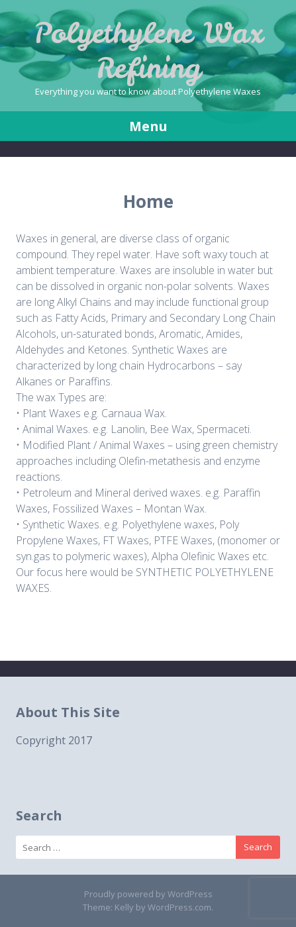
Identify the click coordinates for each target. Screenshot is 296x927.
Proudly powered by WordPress (148, 894)
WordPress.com (179, 907)
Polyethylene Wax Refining (148, 51)
